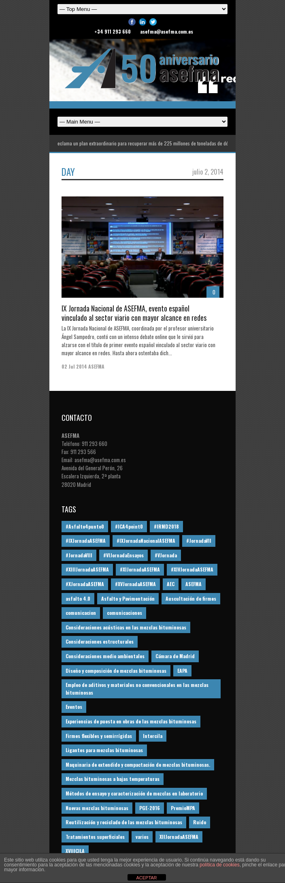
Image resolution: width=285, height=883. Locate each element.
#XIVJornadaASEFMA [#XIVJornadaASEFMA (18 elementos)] (192, 569)
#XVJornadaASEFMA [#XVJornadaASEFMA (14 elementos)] (135, 583)
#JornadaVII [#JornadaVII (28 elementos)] (198, 540)
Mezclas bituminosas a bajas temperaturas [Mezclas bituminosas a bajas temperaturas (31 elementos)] (113, 778)
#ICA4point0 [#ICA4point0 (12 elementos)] (129, 526)
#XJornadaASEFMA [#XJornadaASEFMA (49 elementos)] (85, 583)
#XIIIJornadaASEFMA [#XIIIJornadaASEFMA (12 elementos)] (87, 569)
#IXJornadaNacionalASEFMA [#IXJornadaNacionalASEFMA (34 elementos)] (146, 540)
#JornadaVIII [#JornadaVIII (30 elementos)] (79, 555)
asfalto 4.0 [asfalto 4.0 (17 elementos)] (78, 598)
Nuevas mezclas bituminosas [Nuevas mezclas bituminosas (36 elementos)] (97, 807)
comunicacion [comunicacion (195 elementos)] (81, 612)
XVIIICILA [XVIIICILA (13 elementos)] (75, 850)
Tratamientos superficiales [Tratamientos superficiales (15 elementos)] (95, 836)
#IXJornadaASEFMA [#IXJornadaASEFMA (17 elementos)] (86, 540)
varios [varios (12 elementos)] (142, 836)
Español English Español (142, 122)
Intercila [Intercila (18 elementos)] (152, 735)
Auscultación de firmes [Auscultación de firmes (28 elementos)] (191, 598)
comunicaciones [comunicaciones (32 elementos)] (124, 612)
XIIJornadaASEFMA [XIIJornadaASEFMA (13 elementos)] (179, 836)
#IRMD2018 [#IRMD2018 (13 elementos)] (166, 526)
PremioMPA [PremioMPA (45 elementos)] (183, 807)
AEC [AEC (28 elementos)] (170, 583)
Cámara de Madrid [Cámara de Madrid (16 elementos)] (175, 656)
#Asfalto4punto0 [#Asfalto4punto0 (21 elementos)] (85, 526)
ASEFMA (96, 366)
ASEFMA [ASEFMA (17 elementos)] (193, 583)
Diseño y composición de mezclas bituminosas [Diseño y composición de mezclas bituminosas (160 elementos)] (116, 670)
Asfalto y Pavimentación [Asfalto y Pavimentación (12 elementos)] (128, 598)
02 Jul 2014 (74, 366)
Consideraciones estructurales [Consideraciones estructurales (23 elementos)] (100, 641)
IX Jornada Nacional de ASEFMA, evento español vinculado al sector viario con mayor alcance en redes (134, 313)
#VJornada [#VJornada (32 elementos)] (166, 555)
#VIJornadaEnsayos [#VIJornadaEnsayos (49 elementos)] (123, 555)
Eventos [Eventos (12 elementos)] (74, 706)
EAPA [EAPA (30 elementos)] (182, 670)
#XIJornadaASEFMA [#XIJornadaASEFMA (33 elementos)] (140, 569)
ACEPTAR (146, 877)
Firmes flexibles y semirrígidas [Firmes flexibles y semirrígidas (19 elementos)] (99, 735)
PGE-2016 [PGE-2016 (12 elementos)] (149, 807)
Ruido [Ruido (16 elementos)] (199, 822)
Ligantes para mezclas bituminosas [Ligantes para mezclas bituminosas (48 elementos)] (104, 749)
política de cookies (220, 865)
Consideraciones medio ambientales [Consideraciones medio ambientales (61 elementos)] (105, 656)
